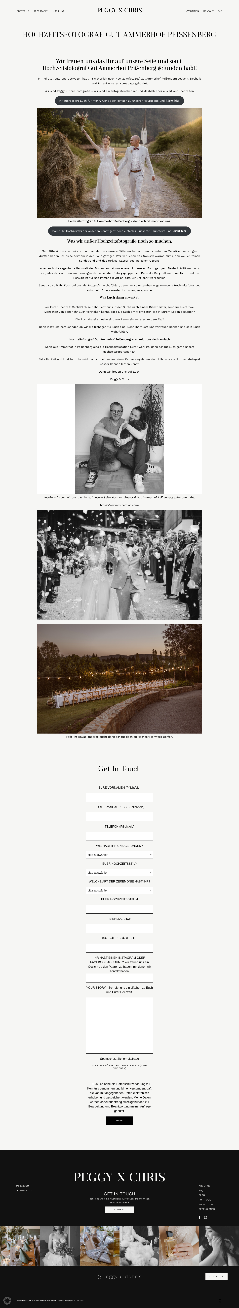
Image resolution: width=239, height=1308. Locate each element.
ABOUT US (204, 1186)
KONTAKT (208, 11)
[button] (7, 1300)
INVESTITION (192, 11)
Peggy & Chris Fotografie (73, 91)
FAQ (220, 11)
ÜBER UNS (59, 11)
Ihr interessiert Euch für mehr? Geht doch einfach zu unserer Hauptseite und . (119, 100)
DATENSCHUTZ (23, 1190)
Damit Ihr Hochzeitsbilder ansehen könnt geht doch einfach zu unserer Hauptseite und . (119, 231)
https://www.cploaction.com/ (119, 505)
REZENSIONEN (207, 1209)
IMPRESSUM (22, 1186)
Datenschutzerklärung (130, 1084)
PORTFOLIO (23, 11)
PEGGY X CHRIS (119, 1178)
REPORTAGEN (41, 11)
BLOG (202, 1195)
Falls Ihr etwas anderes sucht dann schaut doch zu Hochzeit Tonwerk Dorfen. (119, 736)
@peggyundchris (119, 1276)
